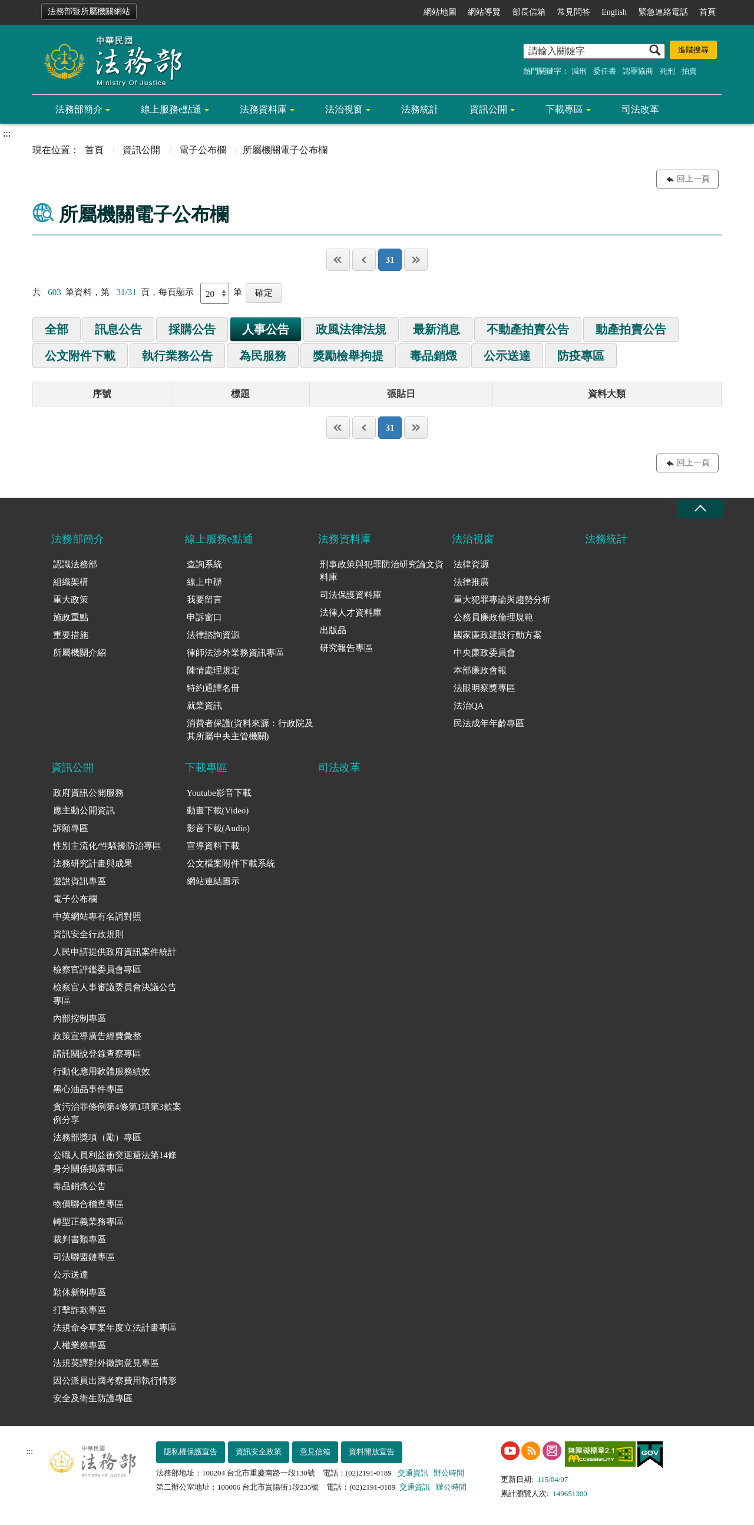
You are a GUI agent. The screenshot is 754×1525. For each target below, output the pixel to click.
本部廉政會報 (480, 670)
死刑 (667, 71)
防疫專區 (580, 355)
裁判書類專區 (79, 1239)
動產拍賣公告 (631, 329)
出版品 (333, 630)
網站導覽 (484, 12)
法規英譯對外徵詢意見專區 (106, 1363)
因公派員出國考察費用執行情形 (115, 1380)
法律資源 (471, 564)
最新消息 (436, 329)
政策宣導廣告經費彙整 (97, 1036)
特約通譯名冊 (213, 688)
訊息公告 (118, 329)
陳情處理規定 (213, 670)
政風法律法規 (351, 329)
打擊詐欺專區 (79, 1310)
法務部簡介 (78, 109)
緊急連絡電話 (663, 12)
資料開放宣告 (372, 1451)
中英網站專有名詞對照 (97, 916)
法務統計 (420, 109)
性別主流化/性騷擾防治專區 (107, 846)
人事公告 (265, 329)
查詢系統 (204, 564)
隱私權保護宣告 (190, 1451)
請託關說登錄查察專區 (97, 1053)
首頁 (707, 12)
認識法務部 (75, 564)
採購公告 (192, 329)
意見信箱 (315, 1451)
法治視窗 (344, 109)
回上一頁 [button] (693, 178)
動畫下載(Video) (218, 810)
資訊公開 (488, 109)
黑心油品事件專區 (88, 1089)
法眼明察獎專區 (484, 688)
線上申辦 (204, 582)
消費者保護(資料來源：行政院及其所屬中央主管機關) (250, 730)
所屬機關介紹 (79, 652)
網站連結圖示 (213, 881)
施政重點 (70, 617)
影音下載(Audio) (218, 828)
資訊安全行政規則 (88, 934)
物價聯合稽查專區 (88, 1204)
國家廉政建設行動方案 (498, 635)
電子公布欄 (202, 150)
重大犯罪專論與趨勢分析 (502, 599)
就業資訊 (204, 705)
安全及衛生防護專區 (93, 1398)
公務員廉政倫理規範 (493, 617)
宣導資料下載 (213, 846)
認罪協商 (638, 71)
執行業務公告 (177, 355)
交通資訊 (413, 1472)
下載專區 (564, 109)
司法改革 (640, 109)
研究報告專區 (346, 648)
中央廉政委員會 (484, 652)
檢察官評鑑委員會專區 (97, 969)
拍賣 (689, 71)
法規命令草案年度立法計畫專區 (115, 1327)
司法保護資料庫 (351, 595)
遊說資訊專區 (79, 881)
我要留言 (204, 599)
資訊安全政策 (259, 1451)
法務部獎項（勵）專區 (97, 1137)
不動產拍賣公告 (528, 329)
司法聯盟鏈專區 (84, 1257)
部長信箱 (528, 12)
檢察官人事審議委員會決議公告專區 (115, 994)
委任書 (604, 71)
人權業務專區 (79, 1345)
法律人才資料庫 (351, 612)
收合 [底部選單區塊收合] (700, 508)
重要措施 (70, 635)
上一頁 (364, 260)
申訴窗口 (204, 617)
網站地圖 (440, 12)
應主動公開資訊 (84, 810)
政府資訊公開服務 (88, 793)
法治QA (469, 705)
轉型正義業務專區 (88, 1221)
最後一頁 (416, 260)
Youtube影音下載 (219, 793)
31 (389, 259)
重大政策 (70, 599)
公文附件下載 (80, 355)
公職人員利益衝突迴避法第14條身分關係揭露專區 (115, 1161)
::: (30, 10)
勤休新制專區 (79, 1292)
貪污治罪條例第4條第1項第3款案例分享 (117, 1113)
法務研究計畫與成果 (93, 863)
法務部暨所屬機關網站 (89, 11)
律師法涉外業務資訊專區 (235, 652)
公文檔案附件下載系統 (231, 863)
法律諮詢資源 (213, 635)
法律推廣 (471, 582)
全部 (56, 329)
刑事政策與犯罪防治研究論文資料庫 (382, 571)
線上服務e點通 (171, 109)
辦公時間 (449, 1472)
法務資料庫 (263, 109)
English (614, 12)
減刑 (579, 71)
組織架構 (70, 582)
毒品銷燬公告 (79, 1186)
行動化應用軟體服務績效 (101, 1071)
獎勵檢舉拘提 (348, 355)
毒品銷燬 (433, 355)
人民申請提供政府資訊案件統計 (115, 952)
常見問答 (573, 12)
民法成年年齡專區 (489, 723)
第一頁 (338, 260)
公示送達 (507, 355)
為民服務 (262, 355)
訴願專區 (70, 828)
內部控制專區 (79, 1018)
